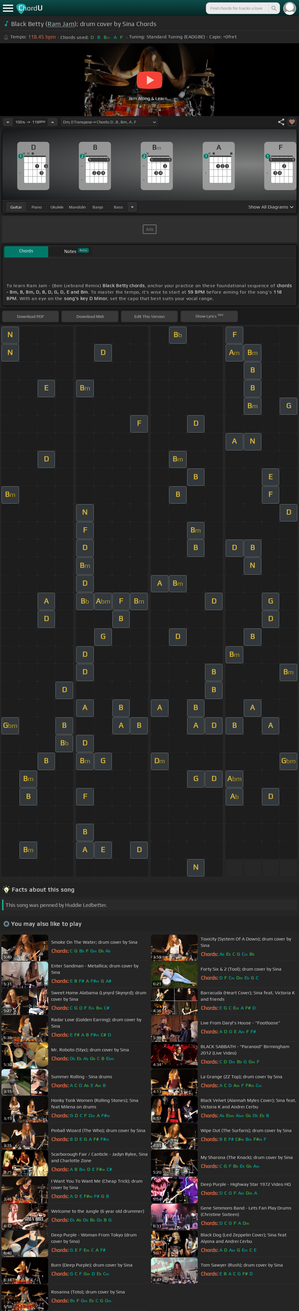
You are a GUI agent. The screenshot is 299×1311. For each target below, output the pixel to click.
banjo (98, 207)
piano (37, 207)
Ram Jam (61, 23)
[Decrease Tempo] (8, 122)
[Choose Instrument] (132, 206)
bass (118, 207)
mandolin (77, 207)
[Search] (273, 8)
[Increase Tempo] (53, 122)
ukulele (57, 207)
